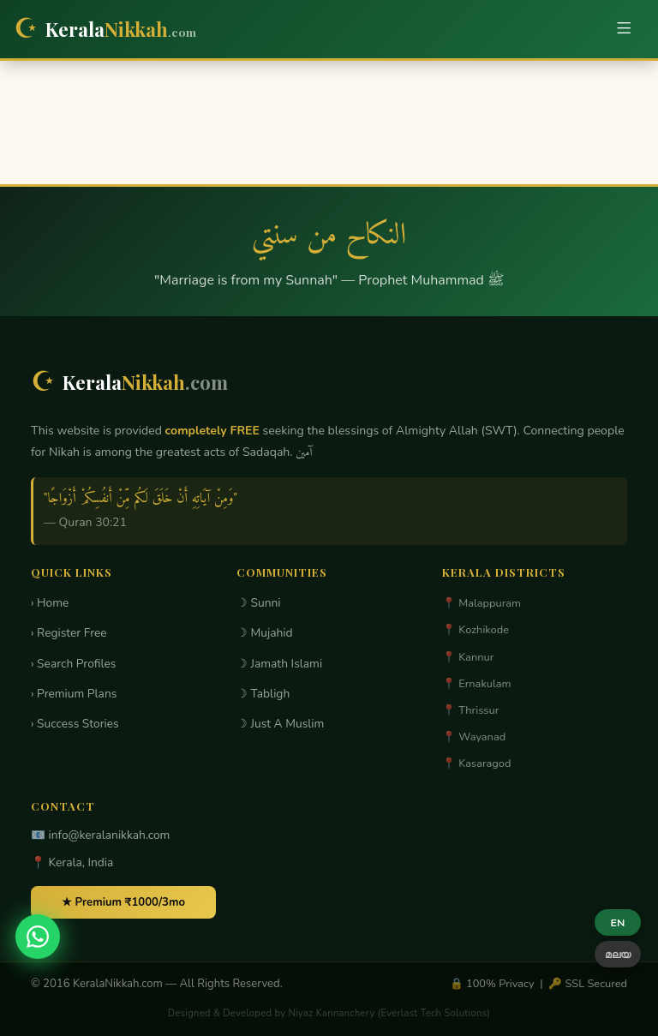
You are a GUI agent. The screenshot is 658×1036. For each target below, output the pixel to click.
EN (618, 922)
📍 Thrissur (470, 710)
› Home (50, 603)
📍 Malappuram (481, 603)
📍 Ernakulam (476, 684)
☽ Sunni (258, 603)
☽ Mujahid (264, 633)
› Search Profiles (73, 664)
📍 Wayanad (473, 737)
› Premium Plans (74, 694)
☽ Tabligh (263, 694)
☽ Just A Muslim (280, 724)
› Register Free (69, 633)
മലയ (618, 954)
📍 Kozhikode (475, 630)
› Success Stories (75, 724)
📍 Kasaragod (476, 763)
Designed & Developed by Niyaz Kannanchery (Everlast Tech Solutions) (329, 1013)
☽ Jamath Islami (279, 664)
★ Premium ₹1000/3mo (123, 902)
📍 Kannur (468, 657)
